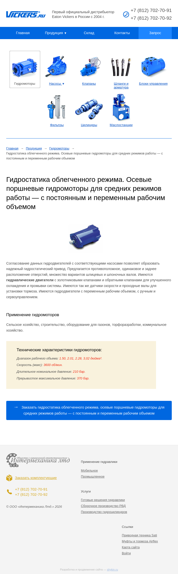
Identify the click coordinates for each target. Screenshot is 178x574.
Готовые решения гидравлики (103, 500)
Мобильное (89, 470)
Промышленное (93, 476)
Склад (89, 33)
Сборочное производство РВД (103, 506)
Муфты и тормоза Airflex (140, 541)
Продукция (56, 33)
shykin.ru (112, 569)
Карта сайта (131, 547)
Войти (126, 553)
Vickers (26, 14)
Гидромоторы (59, 148)
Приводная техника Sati (139, 535)
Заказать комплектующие (36, 478)
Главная (23, 33)
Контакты (122, 33)
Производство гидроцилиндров (104, 512)
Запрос (155, 33)
